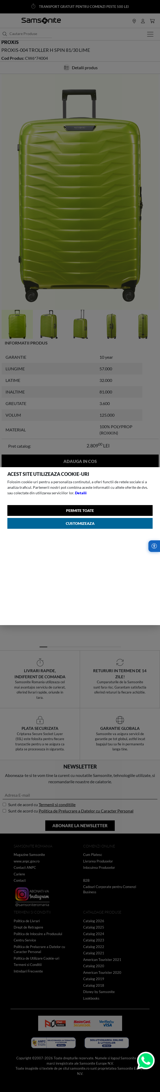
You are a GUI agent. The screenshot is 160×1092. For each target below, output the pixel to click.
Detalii (81, 493)
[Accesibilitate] (154, 546)
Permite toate (80, 510)
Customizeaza (80, 523)
